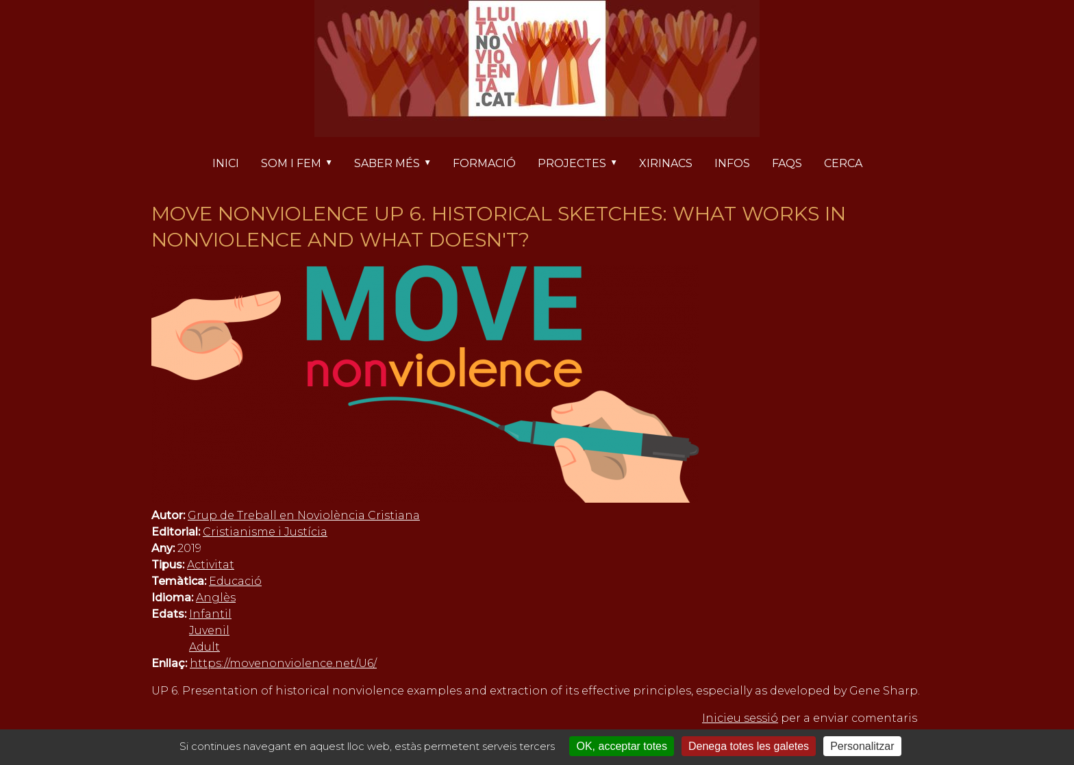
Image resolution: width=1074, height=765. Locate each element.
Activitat (210, 564)
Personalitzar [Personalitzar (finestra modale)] (862, 746)
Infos (732, 163)
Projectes (583, 164)
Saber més (398, 164)
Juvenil (209, 630)
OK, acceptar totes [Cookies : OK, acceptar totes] (621, 746)
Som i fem (302, 164)
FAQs (787, 163)
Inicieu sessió (740, 718)
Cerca (843, 163)
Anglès (216, 597)
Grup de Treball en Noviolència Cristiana (304, 515)
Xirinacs (665, 163)
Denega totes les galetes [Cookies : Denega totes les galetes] (748, 746)
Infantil (210, 613)
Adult (204, 646)
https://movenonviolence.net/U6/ (283, 663)
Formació (484, 163)
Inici (225, 163)
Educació (235, 581)
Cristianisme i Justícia (265, 531)
